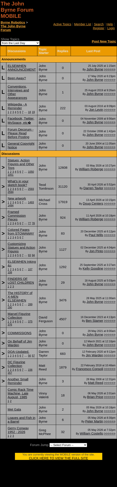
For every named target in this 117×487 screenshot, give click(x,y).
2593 (31, 189)
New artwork (17, 198)
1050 (31, 171)
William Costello (91, 433)
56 (29, 355)
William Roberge (91, 169)
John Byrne (94, 69)
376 (10, 324)
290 (10, 307)
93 (29, 255)
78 (33, 223)
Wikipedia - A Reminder (17, 106)
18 (29, 112)
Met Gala (14, 409)
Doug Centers (93, 203)
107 (30, 269)
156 (30, 369)
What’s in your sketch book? (18, 183)
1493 (31, 202)
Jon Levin (96, 109)
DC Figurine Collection (16, 364)
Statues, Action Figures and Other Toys (21, 164)
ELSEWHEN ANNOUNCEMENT (22, 67)
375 (30, 321)
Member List (82, 24)
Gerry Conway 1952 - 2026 (18, 430)
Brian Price (95, 397)
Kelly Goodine (93, 268)
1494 (11, 205)
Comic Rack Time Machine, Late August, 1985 (21, 393)
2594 (11, 192)
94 (33, 255)
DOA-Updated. (18, 352)
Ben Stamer (94, 320)
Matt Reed (95, 383)
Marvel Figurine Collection (19, 315)
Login (111, 28)
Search (99, 24)
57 (33, 355)
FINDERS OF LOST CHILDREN (21, 280)
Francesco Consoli (89, 369)
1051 (11, 174)
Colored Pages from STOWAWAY (21, 231)
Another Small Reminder (18, 381)
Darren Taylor (93, 188)
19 (33, 112)
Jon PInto (96, 251)
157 (10, 372)
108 (10, 272)
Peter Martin (94, 421)
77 (29, 223)
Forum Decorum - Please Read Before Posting (21, 133)
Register (98, 28)
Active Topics (62, 24)
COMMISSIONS (19, 333)
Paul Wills (96, 235)
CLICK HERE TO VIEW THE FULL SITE (58, 458)
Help (110, 24)
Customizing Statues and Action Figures (21, 247)
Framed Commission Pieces (17, 215)
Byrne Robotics (13, 22)
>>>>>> (109, 69)
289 (30, 304)
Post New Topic (104, 41)
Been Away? (17, 78)
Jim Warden (94, 355)
